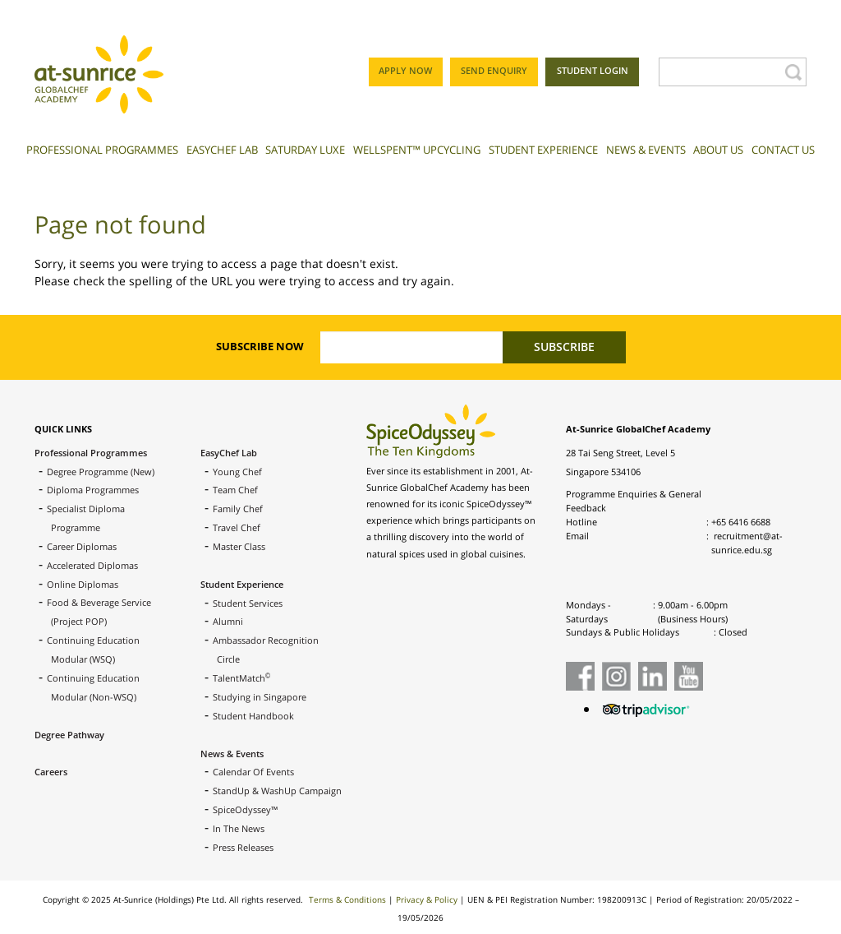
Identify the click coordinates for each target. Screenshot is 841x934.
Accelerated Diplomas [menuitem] (92, 565)
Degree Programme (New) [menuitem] (100, 471)
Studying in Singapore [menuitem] (259, 697)
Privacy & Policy (426, 899)
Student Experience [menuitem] (241, 584)
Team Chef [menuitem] (235, 489)
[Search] (720, 72)
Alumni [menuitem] (228, 621)
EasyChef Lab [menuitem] (228, 452)
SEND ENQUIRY (494, 70)
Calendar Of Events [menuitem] (253, 771)
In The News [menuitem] (238, 828)
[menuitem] (102, 156)
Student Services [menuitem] (248, 603)
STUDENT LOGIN (592, 70)
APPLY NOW (405, 70)
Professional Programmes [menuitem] (90, 452)
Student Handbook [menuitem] (253, 716)
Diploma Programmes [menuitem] (93, 489)
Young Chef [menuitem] (237, 471)
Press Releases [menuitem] (243, 847)
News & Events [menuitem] (232, 753)
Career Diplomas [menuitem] (82, 546)
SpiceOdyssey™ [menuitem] (245, 809)
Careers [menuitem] (50, 771)
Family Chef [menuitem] (238, 508)
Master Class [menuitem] (239, 546)
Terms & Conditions (347, 899)
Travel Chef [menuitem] (236, 527)
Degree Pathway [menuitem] (69, 734)
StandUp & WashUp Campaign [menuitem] (277, 790)
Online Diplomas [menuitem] (82, 584)
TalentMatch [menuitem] (241, 678)
